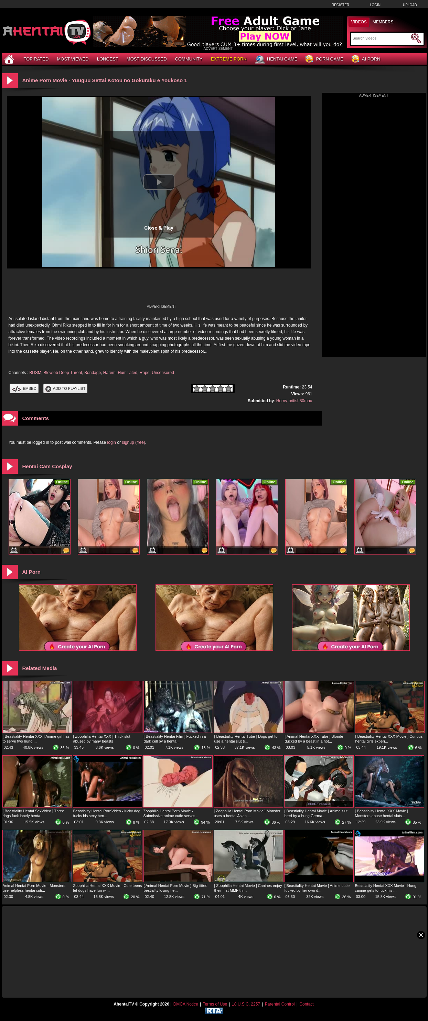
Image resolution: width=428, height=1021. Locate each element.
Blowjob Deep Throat (63, 372)
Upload (410, 5)
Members (383, 22)
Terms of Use (215, 1004)
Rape (145, 372)
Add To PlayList (65, 388)
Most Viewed (72, 59)
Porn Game (324, 59)
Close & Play (158, 228)
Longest (107, 59)
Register (340, 5)
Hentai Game (276, 59)
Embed (24, 388)
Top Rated (36, 59)
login (111, 442)
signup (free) (133, 442)
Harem (109, 372)
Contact (306, 1004)
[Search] (381, 38)
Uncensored (163, 372)
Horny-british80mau (294, 400)
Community (189, 59)
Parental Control (280, 1004)
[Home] (10, 59)
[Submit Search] (416, 38)
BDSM (35, 372)
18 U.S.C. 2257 (246, 1004)
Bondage (92, 372)
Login (375, 5)
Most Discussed (147, 59)
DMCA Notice (185, 1004)
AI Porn (366, 59)
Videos (359, 22)
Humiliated (127, 372)
